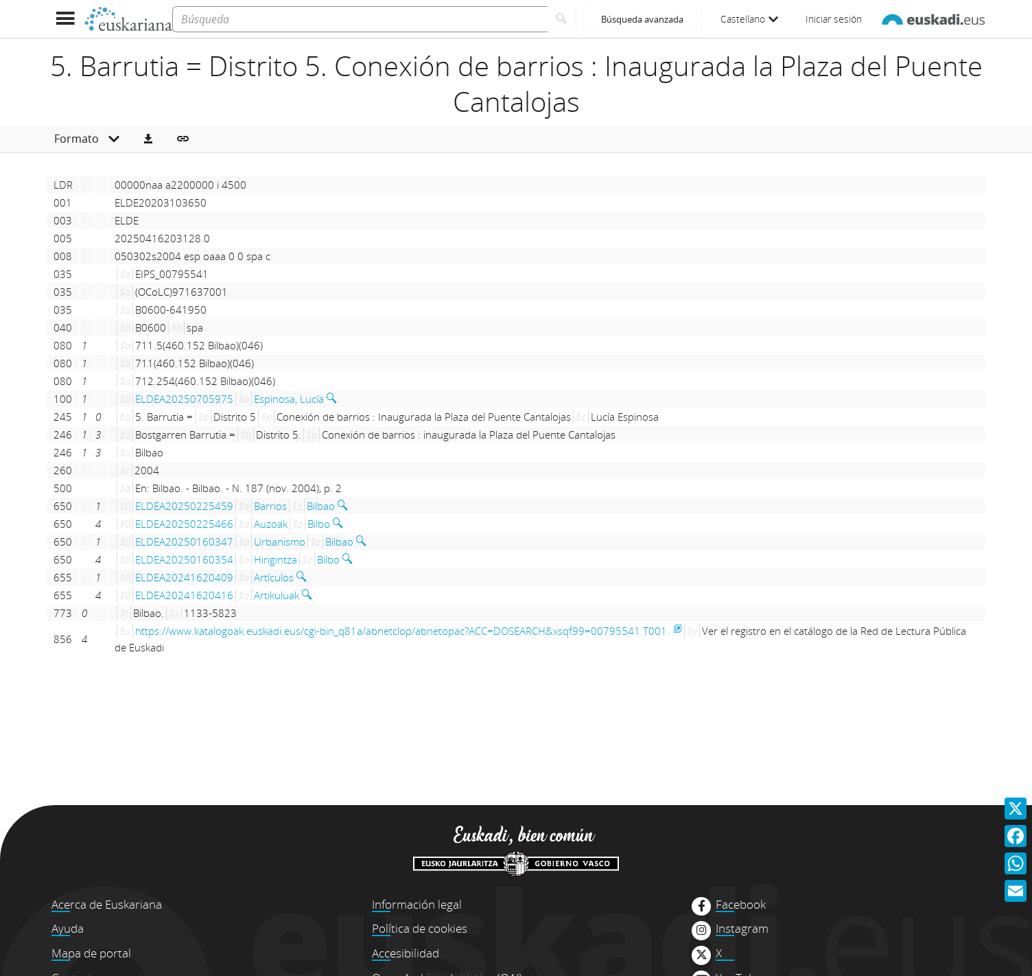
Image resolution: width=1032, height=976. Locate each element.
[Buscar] (562, 19)
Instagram (742, 928)
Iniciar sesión (834, 18)
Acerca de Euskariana (106, 904)
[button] (148, 139)
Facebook (741, 904)
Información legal (417, 904)
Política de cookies (419, 928)
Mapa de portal (91, 953)
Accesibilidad (405, 953)
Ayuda (67, 928)
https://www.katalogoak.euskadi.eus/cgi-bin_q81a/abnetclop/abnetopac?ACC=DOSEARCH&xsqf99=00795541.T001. (402, 631)
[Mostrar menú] (65, 19)
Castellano (749, 18)
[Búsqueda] (360, 19)
